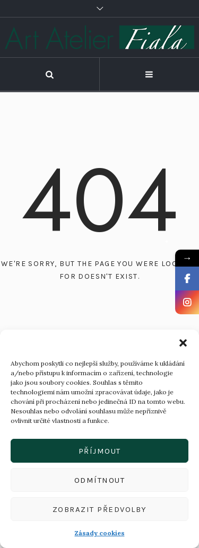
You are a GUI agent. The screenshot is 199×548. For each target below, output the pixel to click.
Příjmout (100, 451)
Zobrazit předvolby (100, 509)
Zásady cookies (100, 533)
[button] (183, 343)
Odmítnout (99, 480)
